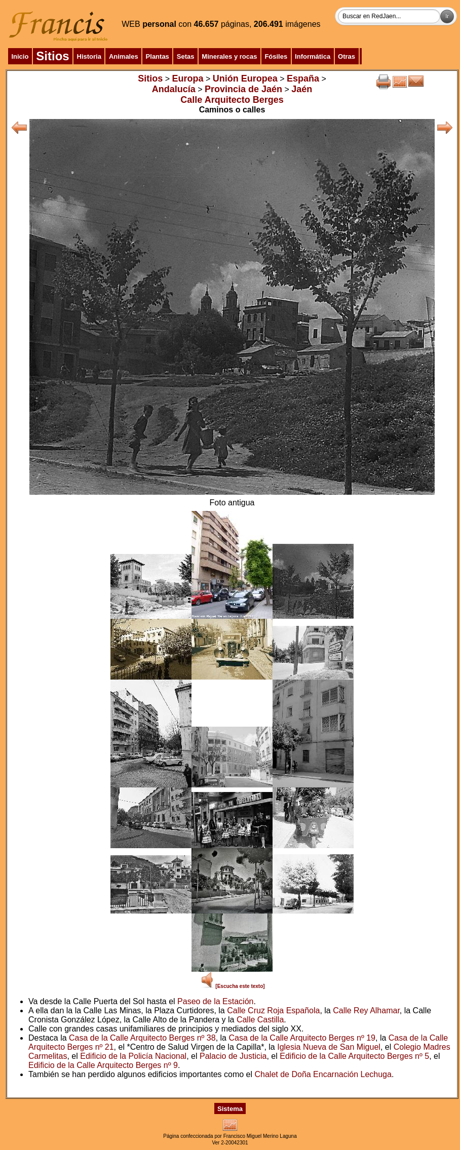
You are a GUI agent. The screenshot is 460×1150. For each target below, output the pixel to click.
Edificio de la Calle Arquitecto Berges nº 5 (354, 1056)
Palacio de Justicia (233, 1056)
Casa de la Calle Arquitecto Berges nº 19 (301, 1038)
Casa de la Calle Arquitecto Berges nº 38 (142, 1038)
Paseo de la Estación (215, 1001)
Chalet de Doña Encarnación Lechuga (322, 1074)
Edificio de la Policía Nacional (133, 1056)
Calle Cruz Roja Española (273, 1010)
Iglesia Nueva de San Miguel (328, 1047)
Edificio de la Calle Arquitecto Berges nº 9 (103, 1065)
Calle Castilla (260, 1019)
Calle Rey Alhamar (366, 1010)
